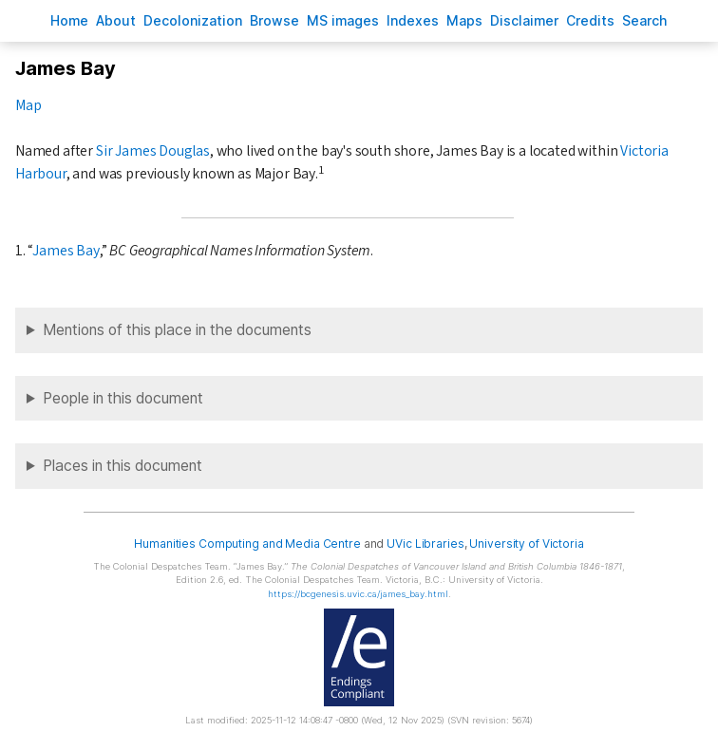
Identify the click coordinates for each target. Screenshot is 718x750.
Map (28, 105)
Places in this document (122, 466)
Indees (413, 20)
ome (69, 20)
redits (590, 20)
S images (343, 20)
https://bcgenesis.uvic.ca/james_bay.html (358, 594)
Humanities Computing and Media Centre (247, 543)
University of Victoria (526, 543)
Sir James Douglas (153, 151)
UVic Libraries (425, 543)
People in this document (123, 398)
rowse (274, 20)
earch (645, 20)
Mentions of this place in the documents (177, 330)
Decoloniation (192, 20)
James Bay (65, 250)
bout (116, 20)
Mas (464, 20)
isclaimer (524, 20)
